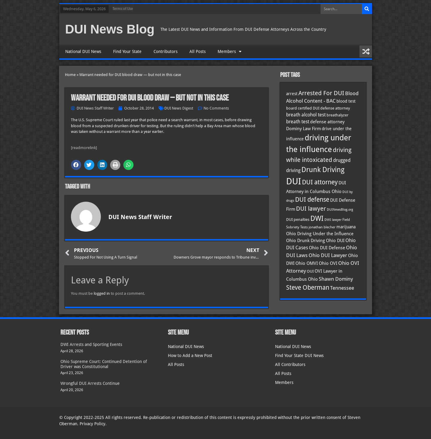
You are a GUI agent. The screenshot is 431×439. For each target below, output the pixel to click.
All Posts (197, 51)
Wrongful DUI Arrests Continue (90, 383)
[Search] (367, 9)
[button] (76, 165)
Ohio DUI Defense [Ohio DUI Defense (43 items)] (327, 247)
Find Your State (127, 51)
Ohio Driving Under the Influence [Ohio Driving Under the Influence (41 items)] (319, 233)
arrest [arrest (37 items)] (292, 93)
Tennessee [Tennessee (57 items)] (342, 288)
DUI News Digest (178, 108)
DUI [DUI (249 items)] (293, 181)
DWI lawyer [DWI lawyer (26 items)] (333, 220)
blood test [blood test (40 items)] (346, 101)
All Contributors (290, 364)
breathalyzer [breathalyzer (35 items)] (337, 115)
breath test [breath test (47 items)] (297, 121)
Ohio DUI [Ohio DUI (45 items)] (335, 240)
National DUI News (83, 51)
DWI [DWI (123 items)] (317, 218)
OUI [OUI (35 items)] (310, 271)
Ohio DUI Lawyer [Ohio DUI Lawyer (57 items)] (328, 255)
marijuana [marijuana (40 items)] (346, 226)
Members (230, 51)
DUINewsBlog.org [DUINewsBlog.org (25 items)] (340, 210)
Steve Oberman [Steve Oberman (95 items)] (307, 287)
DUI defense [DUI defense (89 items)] (312, 199)
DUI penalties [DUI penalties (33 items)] (297, 219)
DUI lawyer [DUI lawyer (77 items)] (311, 208)
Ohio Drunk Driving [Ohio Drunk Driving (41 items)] (305, 240)
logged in (102, 293)
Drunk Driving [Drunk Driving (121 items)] (323, 169)
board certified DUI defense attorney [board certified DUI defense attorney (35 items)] (318, 108)
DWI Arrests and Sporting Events (91, 344)
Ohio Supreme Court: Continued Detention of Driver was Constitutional (103, 364)
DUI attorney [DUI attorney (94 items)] (320, 182)
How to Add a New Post (190, 355)
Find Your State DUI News (299, 355)
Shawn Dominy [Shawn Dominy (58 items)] (336, 279)
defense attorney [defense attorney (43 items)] (327, 121)
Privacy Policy (92, 423)
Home (70, 74)
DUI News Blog (110, 29)
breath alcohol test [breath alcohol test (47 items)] (306, 115)
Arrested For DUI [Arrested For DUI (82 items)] (321, 93)
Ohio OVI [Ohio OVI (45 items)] (328, 263)
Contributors (165, 51)
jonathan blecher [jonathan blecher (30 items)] (322, 227)
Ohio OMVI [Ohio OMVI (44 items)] (306, 263)
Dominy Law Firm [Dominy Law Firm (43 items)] (303, 128)
